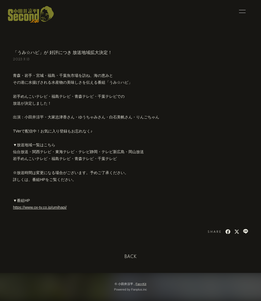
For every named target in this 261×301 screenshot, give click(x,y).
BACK (130, 257)
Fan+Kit (141, 284)
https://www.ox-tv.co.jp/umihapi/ (40, 207)
